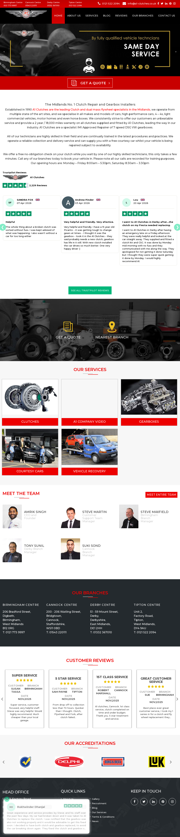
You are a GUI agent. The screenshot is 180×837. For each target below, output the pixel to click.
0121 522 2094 (75, 5)
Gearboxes (149, 422)
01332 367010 (53, 5)
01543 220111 (31, 5)
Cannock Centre (61, 605)
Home (58, 15)
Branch (33, 685)
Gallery (96, 799)
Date (24, 695)
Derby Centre (102, 605)
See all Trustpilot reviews (90, 290)
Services (91, 15)
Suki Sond (91, 546)
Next (178, 698)
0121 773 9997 (10, 5)
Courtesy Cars (30, 471)
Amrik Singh (35, 512)
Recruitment (99, 803)
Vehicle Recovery (89, 471)
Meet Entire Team (161, 494)
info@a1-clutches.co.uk (142, 3)
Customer (16, 685)
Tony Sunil (34, 546)
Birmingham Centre (21, 605)
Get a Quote (68, 337)
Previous (5, 761)
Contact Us (166, 15)
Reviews (121, 15)
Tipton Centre (147, 605)
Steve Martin (94, 512)
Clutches (30, 422)
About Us (74, 15)
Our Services (99, 812)
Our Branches (142, 15)
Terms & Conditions (103, 816)
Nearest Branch (111, 337)
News (95, 821)
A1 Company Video (89, 422)
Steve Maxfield (154, 512)
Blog (106, 15)
